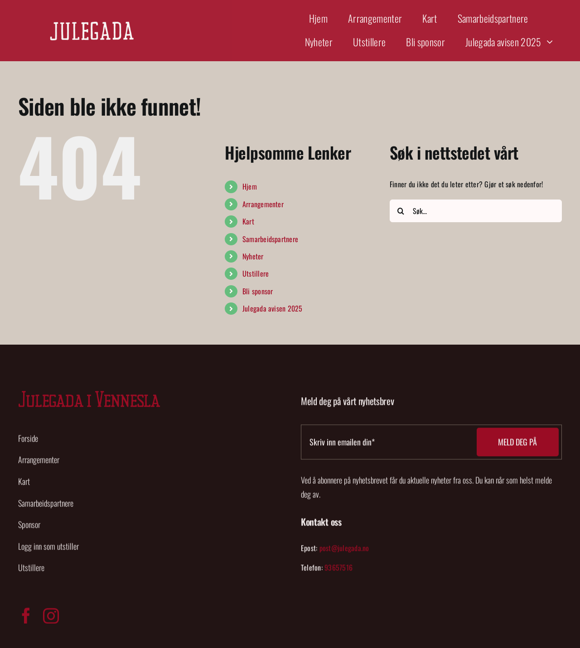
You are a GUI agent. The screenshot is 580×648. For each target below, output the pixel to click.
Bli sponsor (257, 291)
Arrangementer (263, 204)
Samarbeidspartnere (270, 239)
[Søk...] (476, 211)
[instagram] (51, 618)
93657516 (338, 570)
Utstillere (255, 273)
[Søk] (401, 211)
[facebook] (26, 618)
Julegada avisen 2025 (272, 308)
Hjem (249, 186)
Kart (248, 221)
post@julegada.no (344, 550)
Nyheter (253, 256)
